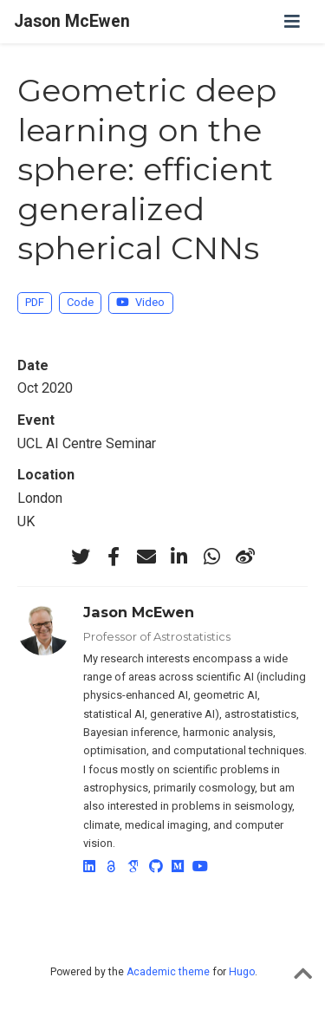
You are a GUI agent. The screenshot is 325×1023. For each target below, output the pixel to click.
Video (140, 302)
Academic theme (168, 972)
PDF (34, 302)
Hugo (242, 972)
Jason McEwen (72, 21)
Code (80, 302)
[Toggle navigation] (292, 22)
